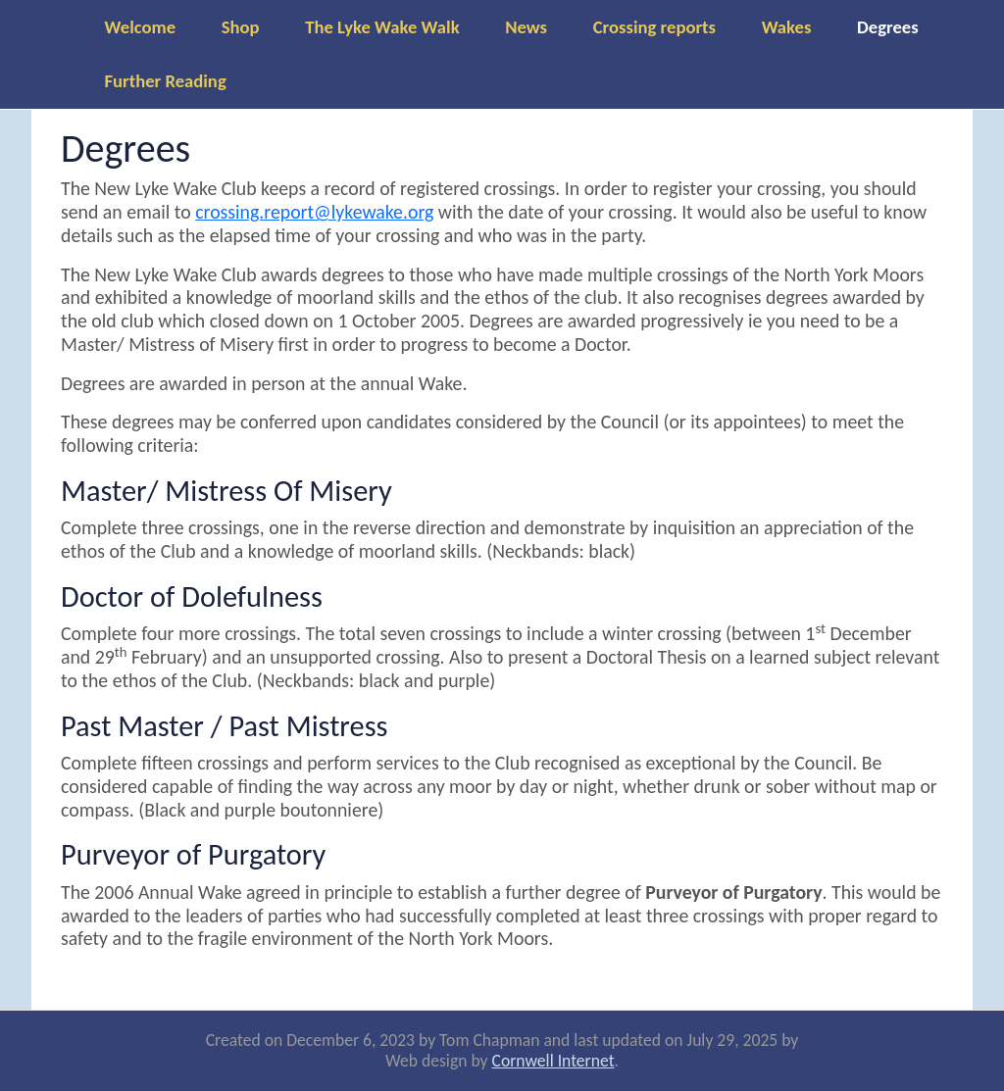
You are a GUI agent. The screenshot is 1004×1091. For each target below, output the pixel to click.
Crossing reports (654, 27)
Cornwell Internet (553, 1060)
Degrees (888, 27)
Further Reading (165, 81)
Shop (241, 27)
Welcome (140, 27)
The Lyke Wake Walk (382, 27)
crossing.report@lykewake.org (314, 211)
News (526, 27)
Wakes (787, 27)
